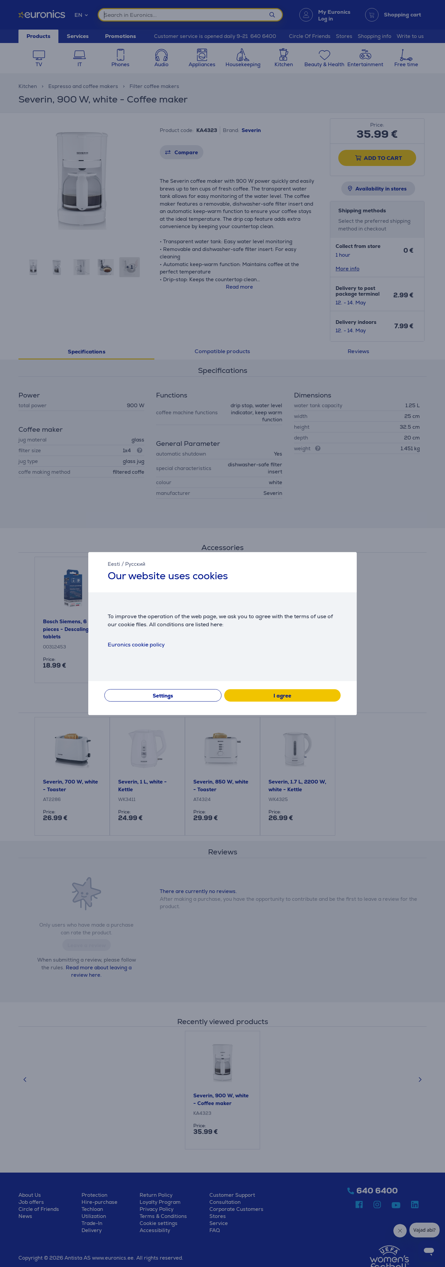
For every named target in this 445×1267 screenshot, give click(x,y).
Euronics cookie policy (136, 644)
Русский (135, 564)
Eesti (114, 564)
